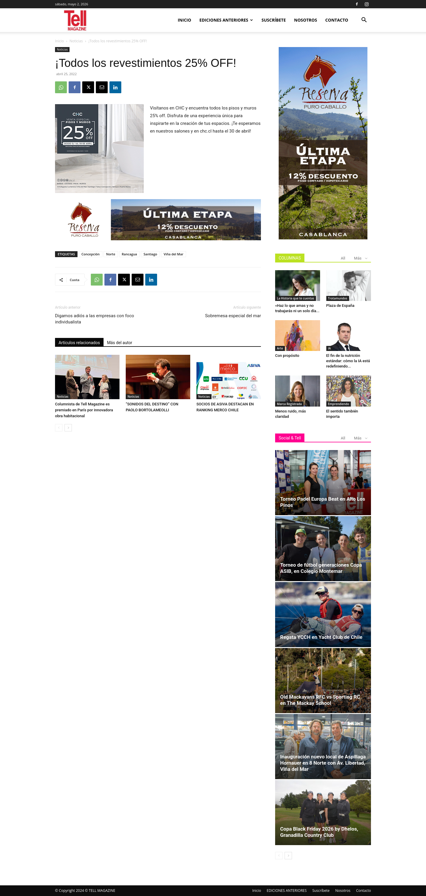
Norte (110, 254)
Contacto (336, 20)
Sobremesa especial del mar (233, 315)
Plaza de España (340, 305)
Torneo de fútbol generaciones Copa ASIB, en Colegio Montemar (321, 568)
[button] (364, 20)
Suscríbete (274, 20)
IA (329, 348)
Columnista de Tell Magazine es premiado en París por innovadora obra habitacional (84, 410)
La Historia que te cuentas (295, 298)
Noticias (76, 40)
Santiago (150, 254)
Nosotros (305, 20)
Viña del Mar (173, 254)
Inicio (184, 20)
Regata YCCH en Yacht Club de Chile (321, 637)
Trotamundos (337, 298)
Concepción (90, 254)
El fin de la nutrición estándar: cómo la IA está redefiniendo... (348, 360)
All (343, 258)
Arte (280, 348)
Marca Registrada (289, 404)
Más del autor (119, 342)
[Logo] (75, 20)
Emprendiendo (338, 404)
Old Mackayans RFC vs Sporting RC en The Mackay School (320, 700)
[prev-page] (58, 427)
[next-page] (68, 427)
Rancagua (129, 254)
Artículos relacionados (79, 342)
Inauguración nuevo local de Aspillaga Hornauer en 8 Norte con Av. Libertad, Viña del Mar (323, 763)
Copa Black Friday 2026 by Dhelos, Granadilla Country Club (319, 832)
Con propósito (287, 355)
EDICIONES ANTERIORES (226, 20)
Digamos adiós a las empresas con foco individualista (94, 319)
